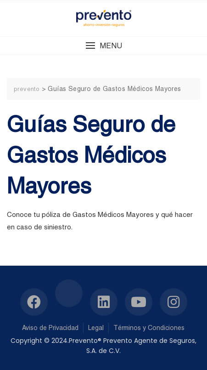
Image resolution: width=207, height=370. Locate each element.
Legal (96, 327)
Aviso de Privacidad (50, 327)
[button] (103, 45)
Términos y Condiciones (149, 327)
